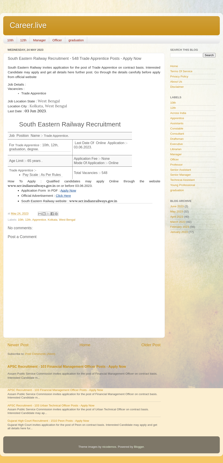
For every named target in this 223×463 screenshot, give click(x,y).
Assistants (177, 123)
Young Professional (182, 185)
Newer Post (18, 345)
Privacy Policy (179, 76)
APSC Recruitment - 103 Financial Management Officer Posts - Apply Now (67, 366)
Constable (176, 128)
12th (23, 40)
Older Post (151, 345)
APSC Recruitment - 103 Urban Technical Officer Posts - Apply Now (51, 405)
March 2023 (177, 221)
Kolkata (52, 219)
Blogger (139, 446)
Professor (176, 164)
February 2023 (179, 226)
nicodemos (109, 446)
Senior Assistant (180, 169)
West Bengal (67, 219)
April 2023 (176, 216)
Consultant (177, 133)
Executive (176, 144)
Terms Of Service (181, 71)
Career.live (28, 25)
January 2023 (179, 232)
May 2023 (176, 211)
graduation (76, 40)
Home (85, 345)
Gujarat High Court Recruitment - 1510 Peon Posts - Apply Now (48, 420)
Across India (178, 113)
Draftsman (177, 138)
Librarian (176, 149)
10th (10, 40)
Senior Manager (180, 174)
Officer (57, 40)
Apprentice (39, 219)
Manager (39, 40)
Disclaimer (177, 86)
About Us (176, 81)
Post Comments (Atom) (40, 353)
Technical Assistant (182, 180)
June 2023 (177, 206)
